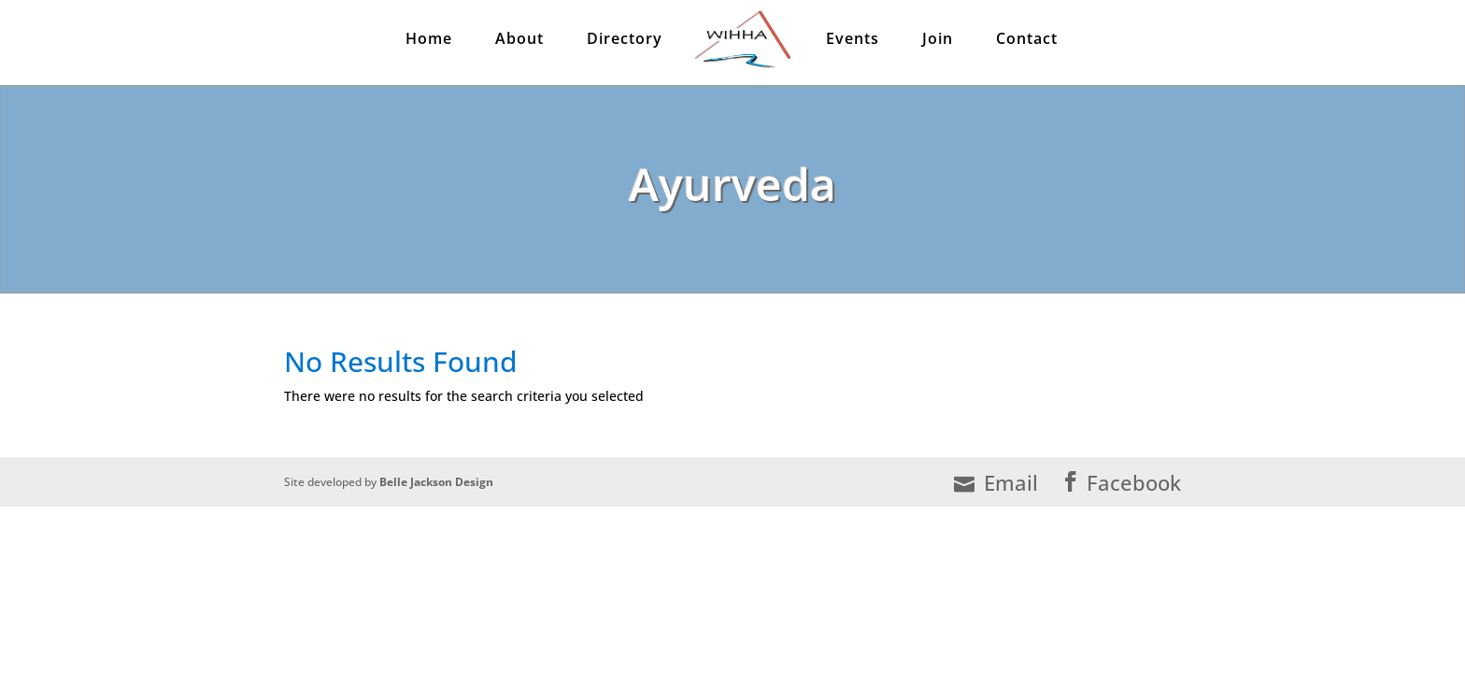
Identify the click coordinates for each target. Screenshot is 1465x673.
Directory (624, 43)
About (519, 43)
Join (937, 43)
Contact (1027, 43)
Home (428, 43)
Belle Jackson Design (436, 482)
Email (996, 482)
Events (852, 43)
